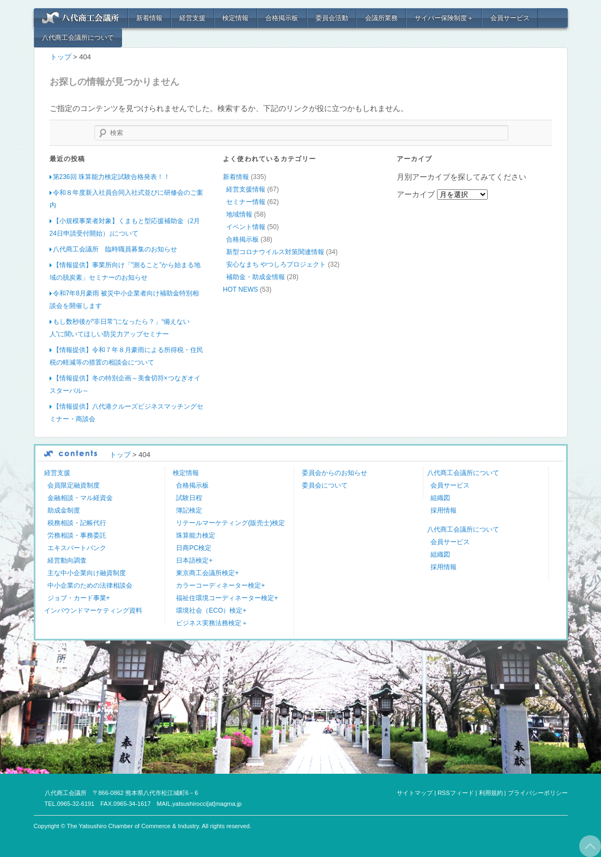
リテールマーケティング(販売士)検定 (230, 523)
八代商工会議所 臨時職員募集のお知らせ (115, 249)
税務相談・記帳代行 (76, 523)
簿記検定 (189, 510)
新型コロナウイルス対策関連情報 (275, 252)
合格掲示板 (281, 18)
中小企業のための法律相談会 (89, 585)
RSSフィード (456, 793)
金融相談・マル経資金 (80, 498)
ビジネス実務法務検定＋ (212, 623)
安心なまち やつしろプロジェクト (276, 264)
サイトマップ (415, 793)
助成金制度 (63, 510)
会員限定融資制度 (73, 485)
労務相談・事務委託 (76, 535)
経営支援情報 (245, 189)
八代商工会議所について (78, 37)
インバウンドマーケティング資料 (93, 610)
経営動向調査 (67, 560)
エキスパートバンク (76, 548)
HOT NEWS (240, 289)
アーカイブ (416, 194)
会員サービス (510, 18)
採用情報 (443, 510)
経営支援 (192, 18)
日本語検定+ (194, 560)
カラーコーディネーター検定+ (220, 585)
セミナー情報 (245, 202)
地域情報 (239, 214)
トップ (60, 57)
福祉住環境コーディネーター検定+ (227, 598)
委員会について (325, 485)
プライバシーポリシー (538, 793)
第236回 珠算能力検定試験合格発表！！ (111, 177)
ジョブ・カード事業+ (78, 598)
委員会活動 (331, 18)
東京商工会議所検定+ (207, 573)
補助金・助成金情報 (255, 277)
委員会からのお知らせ (334, 473)
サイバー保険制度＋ (444, 18)
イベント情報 (245, 227)
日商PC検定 (193, 548)
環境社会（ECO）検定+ (211, 610)
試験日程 (189, 498)
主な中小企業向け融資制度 (86, 573)
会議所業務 (381, 18)
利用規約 (491, 793)
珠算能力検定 (195, 535)
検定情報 (235, 18)
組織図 (440, 498)
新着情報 (149, 18)
